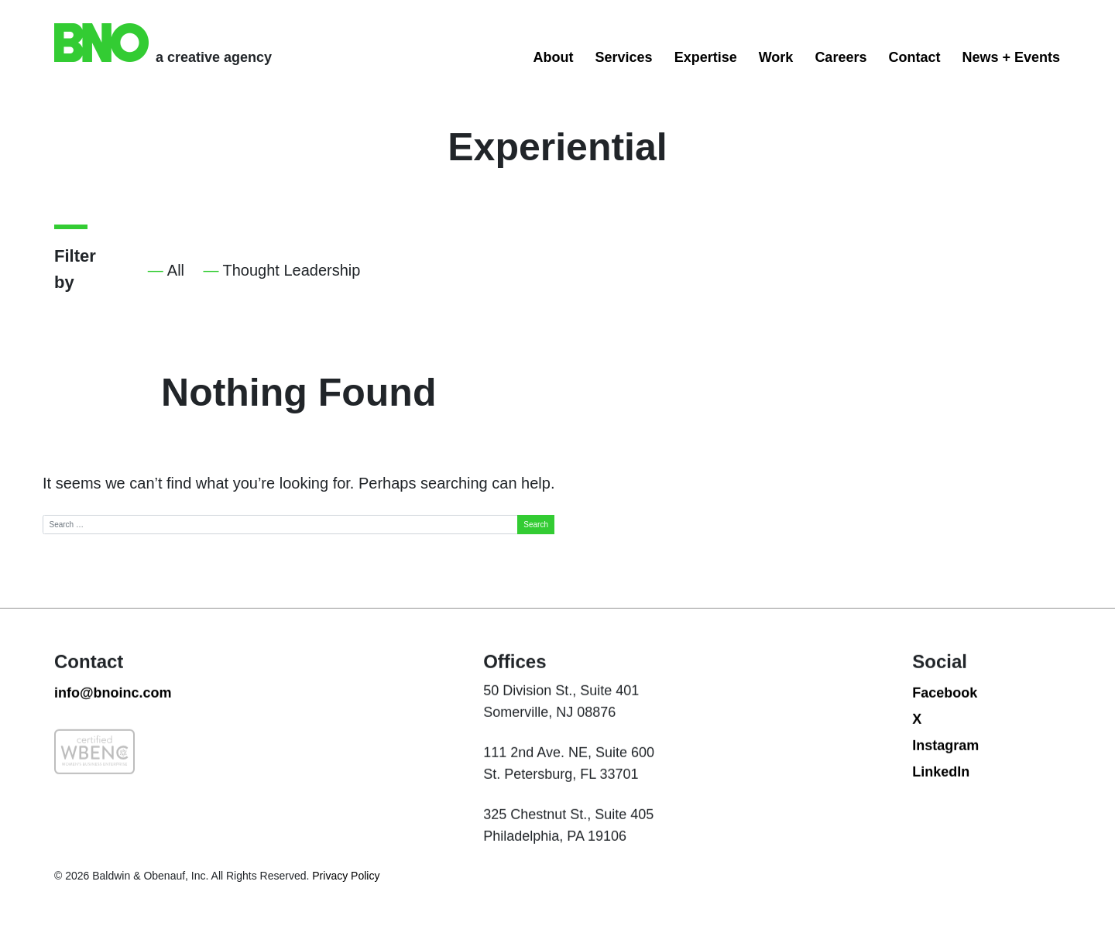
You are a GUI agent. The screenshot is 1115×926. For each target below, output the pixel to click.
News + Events (1011, 57)
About (553, 57)
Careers (840, 57)
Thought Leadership (292, 270)
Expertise (705, 57)
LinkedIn (940, 793)
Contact (914, 57)
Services (624, 57)
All (175, 270)
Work (776, 57)
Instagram (945, 766)
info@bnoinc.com (113, 714)
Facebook (944, 714)
